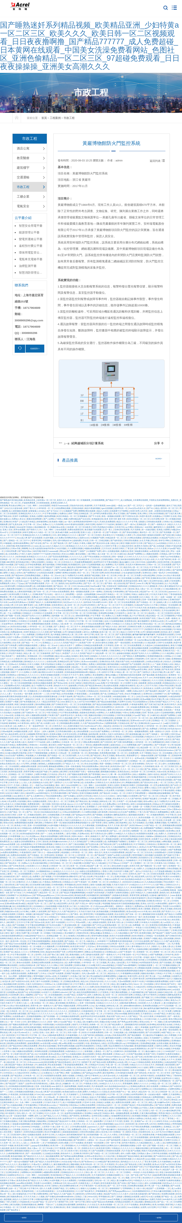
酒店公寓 (23, 148)
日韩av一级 (167, 928)
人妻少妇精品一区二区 (63, 680)
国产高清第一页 (82, 1030)
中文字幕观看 (128, 651)
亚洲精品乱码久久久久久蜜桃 (153, 1059)
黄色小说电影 (161, 850)
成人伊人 (141, 686)
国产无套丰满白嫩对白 (107, 1129)
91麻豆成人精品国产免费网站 (130, 554)
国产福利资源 (116, 540)
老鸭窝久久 (48, 1164)
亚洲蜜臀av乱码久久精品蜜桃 (17, 686)
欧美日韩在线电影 (113, 573)
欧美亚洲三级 (132, 1124)
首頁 (44, 118)
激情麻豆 (119, 524)
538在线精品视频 (12, 1000)
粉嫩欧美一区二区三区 (86, 957)
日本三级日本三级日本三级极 (158, 659)
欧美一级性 (53, 1022)
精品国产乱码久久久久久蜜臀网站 (36, 616)
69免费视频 (155, 648)
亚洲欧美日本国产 (11, 522)
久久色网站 (25, 672)
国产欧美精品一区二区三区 (49, 678)
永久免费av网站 (110, 804)
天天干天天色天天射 (138, 608)
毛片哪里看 (173, 823)
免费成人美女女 (57, 957)
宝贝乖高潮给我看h (64, 731)
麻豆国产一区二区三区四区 (90, 535)
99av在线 (9, 715)
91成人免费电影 (49, 874)
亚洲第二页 (128, 1121)
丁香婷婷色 (99, 1008)
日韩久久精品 (44, 1078)
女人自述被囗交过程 (39, 1011)
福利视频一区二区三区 (61, 616)
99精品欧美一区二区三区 (116, 538)
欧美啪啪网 (10, 979)
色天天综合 (141, 562)
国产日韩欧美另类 (60, 704)
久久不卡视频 (129, 1041)
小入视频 (41, 1197)
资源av (156, 804)
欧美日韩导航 (164, 562)
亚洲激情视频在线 (155, 656)
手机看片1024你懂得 (171, 876)
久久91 (80, 629)
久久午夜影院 (83, 1145)
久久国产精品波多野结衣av (39, 608)
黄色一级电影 (118, 557)
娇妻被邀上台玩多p (37, 511)
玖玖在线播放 (109, 715)
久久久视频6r (32, 882)
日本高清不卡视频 (121, 871)
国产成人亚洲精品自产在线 (112, 694)
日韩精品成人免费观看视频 (11, 661)
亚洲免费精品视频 (33, 575)
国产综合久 (57, 653)
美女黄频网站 (99, 675)
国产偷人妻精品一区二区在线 (157, 769)
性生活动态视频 (91, 764)
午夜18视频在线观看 (22, 597)
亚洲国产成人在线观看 (58, 739)
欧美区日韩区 (119, 548)
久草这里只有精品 (15, 653)
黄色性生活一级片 (135, 917)
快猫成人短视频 (104, 1102)
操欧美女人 (92, 941)
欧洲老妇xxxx (26, 895)
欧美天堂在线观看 (19, 1148)
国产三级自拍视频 (77, 844)
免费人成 (174, 812)
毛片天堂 (126, 1151)
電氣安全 (23, 206)
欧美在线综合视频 (19, 627)
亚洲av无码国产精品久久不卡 (161, 702)
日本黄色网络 (118, 592)
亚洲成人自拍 (168, 664)
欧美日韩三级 (111, 1159)
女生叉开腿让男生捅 (148, 540)
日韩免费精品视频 (65, 1140)
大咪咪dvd (164, 1086)
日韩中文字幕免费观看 (136, 793)
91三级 (73, 906)
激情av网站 (18, 1027)
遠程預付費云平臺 (30, 245)
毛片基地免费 (98, 1086)
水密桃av (168, 656)
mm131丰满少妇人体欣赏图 (149, 911)
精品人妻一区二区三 (70, 608)
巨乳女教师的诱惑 (162, 785)
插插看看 (170, 527)
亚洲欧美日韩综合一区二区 (158, 901)
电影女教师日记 (75, 648)
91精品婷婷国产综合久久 (35, 936)
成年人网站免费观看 (86, 1049)
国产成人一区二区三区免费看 (169, 1202)
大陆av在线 (162, 772)
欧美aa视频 (145, 699)
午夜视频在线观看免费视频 (157, 981)
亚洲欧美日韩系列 (82, 1153)
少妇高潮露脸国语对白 (141, 1191)
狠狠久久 (156, 946)
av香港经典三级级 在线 (160, 551)
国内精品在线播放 (151, 538)
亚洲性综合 (147, 573)
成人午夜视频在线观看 (24, 1057)
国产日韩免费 (118, 600)
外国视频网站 (121, 1100)
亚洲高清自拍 (124, 772)
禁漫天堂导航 (139, 960)
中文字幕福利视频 (97, 1159)
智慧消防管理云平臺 (30, 273)
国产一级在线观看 (123, 643)
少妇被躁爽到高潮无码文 (145, 944)
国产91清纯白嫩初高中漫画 (67, 570)
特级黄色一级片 (128, 1070)
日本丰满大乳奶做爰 (20, 737)
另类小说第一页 (74, 1032)
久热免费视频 (48, 656)
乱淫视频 (99, 1049)
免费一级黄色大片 (46, 707)
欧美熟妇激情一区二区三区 (116, 925)
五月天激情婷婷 (172, 1057)
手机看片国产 (54, 715)
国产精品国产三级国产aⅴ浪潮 (107, 855)
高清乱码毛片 (36, 629)
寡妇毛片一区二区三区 (149, 532)
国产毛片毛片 (63, 777)
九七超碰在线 (69, 664)
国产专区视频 (37, 637)
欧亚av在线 (131, 911)
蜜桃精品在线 (161, 836)
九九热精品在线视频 (151, 627)
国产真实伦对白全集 (101, 543)
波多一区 (13, 1188)
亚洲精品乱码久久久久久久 (30, 513)
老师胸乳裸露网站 (149, 570)
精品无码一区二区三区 (49, 893)
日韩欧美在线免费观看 (55, 640)
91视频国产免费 (70, 511)
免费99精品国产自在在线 (80, 519)
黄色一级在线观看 (131, 597)
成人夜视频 (50, 1159)
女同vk (19, 573)
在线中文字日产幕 (17, 901)
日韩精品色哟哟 (155, 651)
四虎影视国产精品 (81, 828)
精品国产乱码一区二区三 (38, 903)
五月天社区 (107, 548)
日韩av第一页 (65, 753)
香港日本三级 (21, 659)
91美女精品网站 (149, 575)
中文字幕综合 (142, 955)
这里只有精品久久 (138, 893)
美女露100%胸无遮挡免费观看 (35, 817)
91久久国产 (36, 1151)
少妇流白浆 (97, 804)
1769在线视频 (50, 906)
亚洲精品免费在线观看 (41, 963)
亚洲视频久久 (92, 807)
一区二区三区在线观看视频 (20, 683)
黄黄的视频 (74, 955)
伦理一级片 (162, 866)
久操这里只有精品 (28, 522)
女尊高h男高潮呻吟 (75, 952)
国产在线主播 (168, 535)
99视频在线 (143, 1078)
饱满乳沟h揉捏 (84, 1086)
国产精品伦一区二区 (62, 586)
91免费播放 (59, 669)
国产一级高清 (22, 876)
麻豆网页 (11, 562)
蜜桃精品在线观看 (111, 748)
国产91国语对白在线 (21, 981)
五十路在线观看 (99, 1094)
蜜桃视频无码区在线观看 (153, 914)
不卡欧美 (170, 847)
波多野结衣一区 (121, 508)
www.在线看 (5, 575)
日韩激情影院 (88, 1011)
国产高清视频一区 (168, 532)
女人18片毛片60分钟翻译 (85, 702)
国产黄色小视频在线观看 (65, 1006)
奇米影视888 (52, 737)
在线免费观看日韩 (58, 960)
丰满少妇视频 (19, 879)
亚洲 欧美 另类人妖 (115, 922)
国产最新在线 (151, 992)
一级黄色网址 (21, 656)
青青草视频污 (138, 855)
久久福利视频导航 (136, 992)
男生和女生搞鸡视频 (29, 610)
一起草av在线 (139, 758)
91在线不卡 (46, 992)
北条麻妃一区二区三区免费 (160, 1011)
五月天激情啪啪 (65, 1057)
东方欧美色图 (137, 643)
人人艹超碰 (156, 664)
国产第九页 (171, 788)
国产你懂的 (50, 1197)
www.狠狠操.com (10, 869)
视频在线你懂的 (95, 715)
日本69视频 (66, 815)
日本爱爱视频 (15, 836)
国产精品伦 (38, 1038)
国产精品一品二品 (169, 1197)
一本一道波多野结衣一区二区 (39, 726)
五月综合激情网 (168, 610)
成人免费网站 (108, 565)
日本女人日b (46, 973)
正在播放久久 (48, 570)
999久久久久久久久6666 (104, 796)
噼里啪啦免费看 (168, 648)
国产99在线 (132, 678)
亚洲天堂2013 (113, 667)
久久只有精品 (63, 1116)
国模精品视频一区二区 (117, 828)
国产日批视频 (19, 925)
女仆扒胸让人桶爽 (28, 911)
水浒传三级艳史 (35, 567)
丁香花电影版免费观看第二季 (75, 1065)
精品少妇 (115, 543)
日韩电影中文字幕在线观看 (163, 790)
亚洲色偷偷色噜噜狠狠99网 (76, 672)
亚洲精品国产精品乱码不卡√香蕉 (62, 1121)
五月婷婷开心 (121, 613)
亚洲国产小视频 (14, 578)
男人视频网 (5, 1097)
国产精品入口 (150, 543)
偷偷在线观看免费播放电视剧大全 (76, 823)
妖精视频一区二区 (122, 718)
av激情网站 (5, 909)
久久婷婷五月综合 (136, 788)
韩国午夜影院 (103, 1108)
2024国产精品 (69, 995)
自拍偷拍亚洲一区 (41, 758)
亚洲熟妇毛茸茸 (43, 634)
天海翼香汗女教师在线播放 (117, 893)
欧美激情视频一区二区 (135, 1051)
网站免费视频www (80, 869)
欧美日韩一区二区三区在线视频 (118, 578)
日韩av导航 (16, 548)
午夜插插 (119, 535)
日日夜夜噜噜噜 (63, 946)
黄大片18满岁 (141, 651)
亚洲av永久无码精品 (18, 664)
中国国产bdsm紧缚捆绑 (126, 965)
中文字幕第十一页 (165, 1207)
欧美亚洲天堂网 (126, 995)
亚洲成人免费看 (36, 516)
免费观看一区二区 (139, 831)
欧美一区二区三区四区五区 (167, 766)
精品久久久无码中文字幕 (106, 546)
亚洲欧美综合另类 (158, 578)
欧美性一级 (87, 1137)
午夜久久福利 (26, 554)
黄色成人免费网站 (123, 737)
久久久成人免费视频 (85, 659)
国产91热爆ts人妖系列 (73, 796)
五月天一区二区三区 (49, 618)
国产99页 (171, 984)
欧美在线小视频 (53, 847)
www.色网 (100, 683)
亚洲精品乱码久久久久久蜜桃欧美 (36, 535)
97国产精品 (56, 694)
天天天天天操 (30, 1197)
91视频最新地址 (44, 871)
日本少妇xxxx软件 (70, 1183)
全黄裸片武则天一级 (92, 1057)
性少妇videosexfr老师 (102, 1137)
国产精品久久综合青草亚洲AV (117, 1008)
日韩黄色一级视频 (24, 914)
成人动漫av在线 (74, 971)
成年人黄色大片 (35, 890)
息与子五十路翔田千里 (82, 1062)
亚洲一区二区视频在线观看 (30, 815)
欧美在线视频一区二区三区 (150, 817)
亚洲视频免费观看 (57, 1051)
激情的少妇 (63, 583)
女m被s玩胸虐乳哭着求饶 (16, 753)
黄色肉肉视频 (26, 559)
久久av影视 (163, 1019)
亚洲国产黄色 (78, 949)
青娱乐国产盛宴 (51, 1129)
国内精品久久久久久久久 (35, 661)
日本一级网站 (97, 592)
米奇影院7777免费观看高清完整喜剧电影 (87, 874)
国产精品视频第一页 (136, 1035)
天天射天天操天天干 (107, 637)
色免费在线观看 (112, 618)
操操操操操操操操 (71, 1132)
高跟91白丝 (84, 538)
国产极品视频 (149, 675)
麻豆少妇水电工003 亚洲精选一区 (56, 860)
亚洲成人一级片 (133, 1027)
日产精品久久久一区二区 (73, 764)
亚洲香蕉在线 (131, 621)
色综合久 (168, 661)
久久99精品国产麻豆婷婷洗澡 (107, 1162)
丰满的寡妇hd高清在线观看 (130, 675)
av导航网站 (12, 920)
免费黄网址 (111, 1062)
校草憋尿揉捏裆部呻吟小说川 (86, 522)
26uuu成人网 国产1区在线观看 (29, 538)
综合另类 (17, 643)
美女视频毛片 (70, 933)
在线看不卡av (140, 710)
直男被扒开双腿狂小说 (130, 748)
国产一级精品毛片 (27, 699)
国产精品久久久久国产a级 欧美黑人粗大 (105, 1067)
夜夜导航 (11, 546)
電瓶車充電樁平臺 (30, 259)
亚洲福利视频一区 (145, 785)
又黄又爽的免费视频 (117, 917)
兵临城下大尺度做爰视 (35, 1118)
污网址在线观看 (38, 562)
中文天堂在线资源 (133, 600)
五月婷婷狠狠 (50, 930)
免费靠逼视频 (172, 1143)
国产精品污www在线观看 (75, 581)
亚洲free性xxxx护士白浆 (140, 721)
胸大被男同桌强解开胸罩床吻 (156, 1008)
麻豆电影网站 (122, 823)
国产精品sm (98, 758)
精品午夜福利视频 (93, 508)
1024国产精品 (159, 1014)
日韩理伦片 (131, 790)
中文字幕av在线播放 (87, 944)
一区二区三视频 (21, 750)
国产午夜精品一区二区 (146, 602)
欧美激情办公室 (146, 858)
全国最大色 (20, 715)
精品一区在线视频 (155, 710)
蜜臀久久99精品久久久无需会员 (119, 624)
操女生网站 (27, 1038)
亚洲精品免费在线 (72, 981)
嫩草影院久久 (160, 527)
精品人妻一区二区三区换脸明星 (37, 653)
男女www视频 (121, 1014)
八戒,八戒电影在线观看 (97, 922)
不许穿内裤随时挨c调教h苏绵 (80, 578)
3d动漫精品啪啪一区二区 (123, 696)
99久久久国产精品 (129, 1016)
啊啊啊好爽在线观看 (87, 511)
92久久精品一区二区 (149, 597)
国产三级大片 (68, 928)
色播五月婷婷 (156, 1199)
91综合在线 (66, 1162)
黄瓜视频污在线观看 (93, 530)
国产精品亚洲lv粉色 (93, 686)
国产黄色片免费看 (100, 651)
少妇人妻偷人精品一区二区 (54, 629)
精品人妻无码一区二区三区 (167, 508)
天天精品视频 (174, 807)
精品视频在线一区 (42, 527)
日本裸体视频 (57, 885)
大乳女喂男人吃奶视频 (114, 790)
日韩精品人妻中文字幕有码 (95, 960)
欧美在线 (102, 1186)
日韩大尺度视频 (7, 1057)
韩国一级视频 (105, 764)
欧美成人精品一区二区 (155, 1118)
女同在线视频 (121, 669)
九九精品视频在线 (128, 1199)
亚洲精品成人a (112, 952)
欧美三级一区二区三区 (138, 613)
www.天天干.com (145, 678)
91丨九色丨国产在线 (130, 1175)
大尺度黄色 (104, 992)
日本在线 (56, 608)
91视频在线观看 (82, 748)
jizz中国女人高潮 (146, 1108)
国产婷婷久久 (33, 530)
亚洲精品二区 (57, 981)
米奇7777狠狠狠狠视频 (38, 753)
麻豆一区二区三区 (66, 1000)
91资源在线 (106, 557)
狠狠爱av (168, 828)
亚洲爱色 (26, 637)
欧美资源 (11, 1035)
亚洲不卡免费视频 (21, 516)
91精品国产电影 (59, 691)
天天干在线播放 (77, 1143)
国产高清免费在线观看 (35, 583)
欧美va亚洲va (55, 1054)
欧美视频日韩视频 (140, 1116)
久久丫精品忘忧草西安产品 (48, 702)
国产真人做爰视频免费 (37, 739)
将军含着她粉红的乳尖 (123, 739)
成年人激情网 (49, 731)
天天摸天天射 (137, 1008)
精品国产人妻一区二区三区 (170, 691)
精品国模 (153, 557)
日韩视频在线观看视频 (24, 1092)
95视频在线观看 (25, 788)
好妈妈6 (94, 656)
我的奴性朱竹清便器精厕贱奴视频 (125, 903)
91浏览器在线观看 (46, 573)
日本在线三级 (62, 597)
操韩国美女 (82, 1205)
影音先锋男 (36, 570)
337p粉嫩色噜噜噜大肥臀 (26, 669)
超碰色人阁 (107, 600)
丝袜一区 (5, 1011)
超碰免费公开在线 (81, 540)
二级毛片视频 (121, 796)
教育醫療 (23, 158)
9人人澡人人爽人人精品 (96, 858)
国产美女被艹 (89, 640)
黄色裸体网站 (146, 1205)
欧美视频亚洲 (74, 565)
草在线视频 (141, 1041)
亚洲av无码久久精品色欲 (42, 1100)
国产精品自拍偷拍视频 (107, 702)
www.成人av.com (42, 546)
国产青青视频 (95, 774)
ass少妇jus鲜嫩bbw (92, 1167)
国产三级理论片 (144, 672)
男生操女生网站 (15, 506)
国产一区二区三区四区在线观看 (151, 874)
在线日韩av (163, 600)
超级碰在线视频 (124, 653)
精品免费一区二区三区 (10, 610)
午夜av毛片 (37, 1164)
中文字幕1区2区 (40, 1167)
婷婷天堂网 (90, 524)
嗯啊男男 (145, 610)
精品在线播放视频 (115, 960)
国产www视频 (79, 1100)
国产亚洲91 (75, 661)
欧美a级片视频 (62, 532)
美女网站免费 (9, 600)
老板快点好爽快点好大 (110, 1145)
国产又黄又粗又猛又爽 (154, 704)
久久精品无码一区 (85, 906)
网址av (63, 551)
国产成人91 (32, 1054)
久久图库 (128, 535)
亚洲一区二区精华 (112, 648)
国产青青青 (97, 823)
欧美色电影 (21, 557)
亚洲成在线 (81, 769)
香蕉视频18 (70, 1145)
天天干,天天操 (13, 785)
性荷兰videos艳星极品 (105, 965)
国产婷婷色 (73, 793)
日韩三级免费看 (66, 965)
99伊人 (92, 546)
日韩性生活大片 (103, 782)
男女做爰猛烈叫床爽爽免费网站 (90, 790)
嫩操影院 (50, 788)
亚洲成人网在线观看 (104, 1054)
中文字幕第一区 (98, 616)
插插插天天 (96, 836)
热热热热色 (84, 1041)
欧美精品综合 (162, 675)
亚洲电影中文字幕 (22, 624)
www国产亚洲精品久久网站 (158, 1000)
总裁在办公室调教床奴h (148, 1081)
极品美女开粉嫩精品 (155, 1035)
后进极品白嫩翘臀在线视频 (68, 1038)
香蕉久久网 (107, 871)
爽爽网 (25, 548)
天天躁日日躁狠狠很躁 (167, 761)
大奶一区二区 (156, 1111)
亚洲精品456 (66, 637)
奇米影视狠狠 (49, 659)
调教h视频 (75, 1164)
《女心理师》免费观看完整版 (19, 976)
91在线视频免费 (138, 661)
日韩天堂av (175, 734)
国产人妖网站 (49, 519)
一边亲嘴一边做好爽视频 (52, 581)
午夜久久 (31, 820)
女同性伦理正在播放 (100, 1116)
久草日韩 (126, 1038)
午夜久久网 (125, 648)
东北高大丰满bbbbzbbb (136, 565)
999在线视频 (172, 573)
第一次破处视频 (149, 530)
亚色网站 (88, 1113)
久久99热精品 (57, 761)
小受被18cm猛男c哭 (111, 879)
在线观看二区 (118, 1137)
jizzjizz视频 (151, 1159)
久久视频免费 (49, 946)
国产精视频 (98, 815)
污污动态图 (81, 691)
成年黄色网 (103, 812)
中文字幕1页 (155, 567)
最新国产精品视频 (92, 575)
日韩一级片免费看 (38, 737)
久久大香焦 (113, 1135)
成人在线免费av (12, 554)
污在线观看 (43, 1054)
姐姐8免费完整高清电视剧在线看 (14, 696)
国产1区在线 (36, 543)
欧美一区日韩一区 (108, 610)
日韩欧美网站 (115, 651)
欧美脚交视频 (146, 933)
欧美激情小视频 (56, 522)
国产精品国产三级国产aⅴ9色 (54, 567)
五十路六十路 (139, 1188)
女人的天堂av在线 (108, 1076)
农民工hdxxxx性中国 (81, 1059)
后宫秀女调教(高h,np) (102, 608)
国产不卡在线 (95, 516)
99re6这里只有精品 (25, 527)
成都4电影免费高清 (128, 1003)
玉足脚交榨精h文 (7, 1102)
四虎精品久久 (116, 882)
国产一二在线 (47, 834)
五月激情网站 (6, 643)
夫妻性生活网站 (165, 570)
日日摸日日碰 (151, 1019)
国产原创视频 (36, 1024)
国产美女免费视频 (9, 1041)
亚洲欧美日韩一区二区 (167, 844)
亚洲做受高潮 (28, 1191)
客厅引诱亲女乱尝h (130, 516)
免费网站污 (80, 928)
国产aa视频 (94, 1145)
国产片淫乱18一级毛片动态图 (88, 903)
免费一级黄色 (172, 618)
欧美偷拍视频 (103, 911)
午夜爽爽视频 (54, 831)
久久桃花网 (176, 758)
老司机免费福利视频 (129, 839)
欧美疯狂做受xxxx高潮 (72, 1092)
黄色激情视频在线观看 (129, 618)
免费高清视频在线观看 (28, 645)
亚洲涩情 (153, 925)
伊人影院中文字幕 (106, 672)
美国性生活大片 (127, 780)
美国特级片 (42, 831)
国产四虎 (157, 876)
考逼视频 (30, 755)
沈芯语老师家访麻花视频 (40, 885)
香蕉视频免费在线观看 (70, 723)
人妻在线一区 (9, 581)
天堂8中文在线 (89, 1102)
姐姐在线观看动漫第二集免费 (168, 640)
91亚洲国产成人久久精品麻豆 (94, 863)
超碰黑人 (17, 667)
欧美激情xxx (153, 608)
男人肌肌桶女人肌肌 (42, 559)
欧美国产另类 (150, 1054)
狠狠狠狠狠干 (123, 761)
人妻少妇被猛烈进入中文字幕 (23, 1194)
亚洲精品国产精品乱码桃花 (66, 707)
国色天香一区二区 (68, 1097)
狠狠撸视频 (28, 1159)
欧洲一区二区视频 (111, 780)
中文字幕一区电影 (17, 648)
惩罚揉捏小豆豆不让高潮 (97, 917)
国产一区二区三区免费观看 (91, 570)
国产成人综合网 (86, 876)
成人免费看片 (35, 876)
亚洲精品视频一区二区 (56, 936)
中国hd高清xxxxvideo (48, 1105)
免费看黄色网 (111, 723)
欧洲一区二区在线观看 (74, 624)
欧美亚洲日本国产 (78, 946)
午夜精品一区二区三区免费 (15, 1207)
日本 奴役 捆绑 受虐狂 (24, 605)
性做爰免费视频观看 (84, 562)
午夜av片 (76, 1162)
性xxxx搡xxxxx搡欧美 (65, 1159)
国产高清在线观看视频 (59, 557)
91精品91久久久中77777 (155, 737)
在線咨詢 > (34, 349)
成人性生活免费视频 (71, 1019)
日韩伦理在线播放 (131, 540)
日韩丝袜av (74, 1105)
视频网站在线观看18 (106, 737)
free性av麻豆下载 (98, 586)
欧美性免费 (10, 586)
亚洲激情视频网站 (35, 1016)
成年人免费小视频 (112, 570)
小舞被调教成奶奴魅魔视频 (159, 793)
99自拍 (59, 1059)
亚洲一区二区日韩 (109, 575)
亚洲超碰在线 (98, 519)
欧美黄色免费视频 (153, 906)
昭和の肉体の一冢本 (81, 836)
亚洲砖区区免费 (135, 627)
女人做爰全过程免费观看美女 (23, 842)
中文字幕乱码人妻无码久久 (85, 1170)
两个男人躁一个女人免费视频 (22, 634)
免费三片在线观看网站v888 (160, 990)
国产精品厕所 (152, 691)
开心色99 (137, 535)
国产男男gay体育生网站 (137, 669)
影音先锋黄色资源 (78, 847)
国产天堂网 (97, 879)
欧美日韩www (136, 825)
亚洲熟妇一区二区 (138, 761)
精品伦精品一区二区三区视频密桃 (160, 616)
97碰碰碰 (7, 543)
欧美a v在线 (70, 957)
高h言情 (146, 664)
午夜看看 (91, 581)
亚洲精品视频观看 (45, 839)
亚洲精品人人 (48, 643)
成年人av (108, 1000)
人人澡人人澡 (26, 782)
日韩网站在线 (32, 651)
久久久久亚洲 (161, 548)
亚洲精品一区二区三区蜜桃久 (164, 721)
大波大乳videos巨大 (38, 799)
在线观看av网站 (166, 960)
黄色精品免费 (73, 839)
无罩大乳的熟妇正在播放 (103, 527)
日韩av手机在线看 (166, 686)
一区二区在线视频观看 (22, 874)
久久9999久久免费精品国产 (69, 1137)
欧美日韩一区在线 (19, 941)
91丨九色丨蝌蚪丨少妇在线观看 (37, 506)
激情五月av (176, 858)
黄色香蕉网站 (158, 1062)
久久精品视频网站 (118, 847)
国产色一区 (8, 1054)
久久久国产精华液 (164, 559)
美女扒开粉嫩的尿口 (134, 694)
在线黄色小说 (76, 777)
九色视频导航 (34, 1070)
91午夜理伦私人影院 (26, 723)
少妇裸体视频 (140, 901)
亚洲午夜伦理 (139, 979)
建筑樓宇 (23, 167)
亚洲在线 (107, 592)
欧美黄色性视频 (27, 1094)
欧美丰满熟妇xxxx (57, 1089)
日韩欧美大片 (82, 890)
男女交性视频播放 (74, 640)
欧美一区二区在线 (78, 866)
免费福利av (140, 906)
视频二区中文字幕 (133, 1178)
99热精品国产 (33, 893)
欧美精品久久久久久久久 (77, 546)
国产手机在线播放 (92, 557)
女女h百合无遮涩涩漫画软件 (25, 707)
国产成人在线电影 (157, 546)
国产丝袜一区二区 (41, 592)
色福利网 (89, 506)
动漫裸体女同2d (120, 809)
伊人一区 (55, 938)
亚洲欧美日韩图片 (128, 785)
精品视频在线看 (10, 984)
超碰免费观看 (34, 1043)
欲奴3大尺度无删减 (98, 1097)
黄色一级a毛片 (159, 573)
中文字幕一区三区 (61, 613)
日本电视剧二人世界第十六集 (42, 1127)
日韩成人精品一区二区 (17, 739)
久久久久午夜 (84, 755)
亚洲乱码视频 (135, 713)
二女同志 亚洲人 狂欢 (40, 1032)
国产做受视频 (56, 632)
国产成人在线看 (43, 723)
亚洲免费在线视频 (106, 613)
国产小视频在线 (14, 680)
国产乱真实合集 (16, 524)
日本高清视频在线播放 (100, 1059)
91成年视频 (49, 538)
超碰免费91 (152, 562)
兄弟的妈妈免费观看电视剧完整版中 (117, 869)
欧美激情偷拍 (100, 820)
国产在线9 (122, 1183)
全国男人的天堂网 (163, 688)
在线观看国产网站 (164, 1076)
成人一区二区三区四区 (139, 1111)
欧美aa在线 (82, 1067)
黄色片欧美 (85, 656)
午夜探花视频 (81, 694)
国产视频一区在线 (13, 616)
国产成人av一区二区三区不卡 (110, 605)
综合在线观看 (143, 667)
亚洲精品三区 (90, 831)
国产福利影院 (133, 828)
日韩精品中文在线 (97, 1065)
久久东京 (110, 1172)
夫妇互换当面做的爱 (132, 729)
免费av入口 (48, 524)
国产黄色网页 (132, 858)
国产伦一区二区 (81, 718)
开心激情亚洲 (41, 1065)
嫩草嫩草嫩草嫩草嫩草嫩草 (144, 634)
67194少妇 (175, 957)
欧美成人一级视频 (104, 799)
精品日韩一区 (171, 992)
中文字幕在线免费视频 (69, 713)
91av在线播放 (133, 1207)
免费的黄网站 (23, 745)
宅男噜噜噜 (86, 710)
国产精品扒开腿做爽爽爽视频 (33, 847)
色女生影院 (120, 914)
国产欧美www (87, 1162)
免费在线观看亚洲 (76, 530)
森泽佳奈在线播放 (110, 777)
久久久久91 (88, 820)
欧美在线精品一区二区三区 (139, 519)
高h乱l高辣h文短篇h (120, 866)
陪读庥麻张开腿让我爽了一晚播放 (82, 729)
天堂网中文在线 (170, 516)
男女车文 (63, 774)
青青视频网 (128, 1084)
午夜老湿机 (14, 1094)
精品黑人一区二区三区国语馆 (161, 613)
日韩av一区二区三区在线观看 (159, 565)
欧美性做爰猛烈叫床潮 (30, 834)
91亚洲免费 (14, 995)
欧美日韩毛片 (171, 704)
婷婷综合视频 (155, 842)
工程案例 (55, 118)
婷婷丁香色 (73, 513)
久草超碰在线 (26, 968)
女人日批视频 (15, 1129)
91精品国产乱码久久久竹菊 (146, 605)
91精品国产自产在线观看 (131, 664)
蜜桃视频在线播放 (109, 772)
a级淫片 (144, 1197)
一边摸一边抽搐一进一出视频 (137, 807)
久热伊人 (37, 874)
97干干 (162, 1006)
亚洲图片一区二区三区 (138, 842)
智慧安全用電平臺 (30, 225)
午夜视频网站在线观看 (104, 914)
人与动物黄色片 (131, 860)
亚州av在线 (14, 699)
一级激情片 (18, 1132)
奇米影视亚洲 (103, 831)
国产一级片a (130, 524)
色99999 (104, 691)
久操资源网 (78, 831)
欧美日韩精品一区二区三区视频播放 (72, 516)
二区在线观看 (94, 694)
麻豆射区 (123, 627)
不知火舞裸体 (13, 1049)
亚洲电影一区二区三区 (10, 559)
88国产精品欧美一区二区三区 (70, 745)
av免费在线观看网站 (10, 852)
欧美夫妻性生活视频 (105, 643)
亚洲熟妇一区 (23, 618)
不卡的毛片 (128, 957)
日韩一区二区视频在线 (28, 691)
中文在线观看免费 (35, 718)
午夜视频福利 (24, 780)
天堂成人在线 (50, 597)
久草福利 (96, 1183)
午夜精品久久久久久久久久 (70, 825)
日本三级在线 (129, 589)
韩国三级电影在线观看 (151, 535)
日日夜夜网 (133, 796)
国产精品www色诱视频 (104, 1202)
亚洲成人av (5, 627)
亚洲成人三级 (58, 624)
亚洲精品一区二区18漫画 (31, 946)
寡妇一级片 (61, 785)
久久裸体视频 (75, 597)
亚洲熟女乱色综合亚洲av (20, 1081)
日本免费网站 (108, 817)
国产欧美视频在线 (28, 702)
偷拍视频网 (116, 898)
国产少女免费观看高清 (123, 844)
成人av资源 (165, 922)
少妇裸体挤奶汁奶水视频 (127, 930)
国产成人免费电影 (150, 729)
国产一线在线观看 (34, 1153)
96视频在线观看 (64, 667)
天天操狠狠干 (19, 860)
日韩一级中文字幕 (86, 634)
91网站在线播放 (135, 538)
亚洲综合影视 (61, 979)
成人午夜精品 (45, 882)
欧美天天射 (73, 1151)
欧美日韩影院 (83, 885)
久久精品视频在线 (170, 589)
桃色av (151, 548)
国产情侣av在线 (132, 592)
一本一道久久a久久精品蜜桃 (29, 761)
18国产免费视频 (174, 850)
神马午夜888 (160, 984)
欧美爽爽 (135, 1113)
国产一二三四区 (7, 1092)
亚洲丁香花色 (148, 713)
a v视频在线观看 (151, 554)
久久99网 (91, 965)
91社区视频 (61, 548)
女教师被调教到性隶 (54, 602)
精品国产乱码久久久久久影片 (116, 1194)
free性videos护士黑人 (93, 726)
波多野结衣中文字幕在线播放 (106, 562)
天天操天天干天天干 (70, 675)
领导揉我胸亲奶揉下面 (76, 1135)
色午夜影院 (104, 807)
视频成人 (93, 672)
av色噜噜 (165, 890)
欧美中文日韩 (137, 543)
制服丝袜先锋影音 (128, 686)
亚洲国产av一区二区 (114, 567)
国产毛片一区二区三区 (93, 583)
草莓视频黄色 (102, 1191)
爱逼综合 (156, 909)
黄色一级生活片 (96, 852)
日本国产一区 (123, 801)
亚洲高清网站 (108, 559)
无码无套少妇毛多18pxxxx (170, 729)
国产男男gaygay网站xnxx (44, 895)
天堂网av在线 (84, 834)
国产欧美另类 (168, 669)
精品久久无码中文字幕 (130, 632)
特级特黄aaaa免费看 (92, 777)
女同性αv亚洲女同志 (67, 790)
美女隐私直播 (71, 925)
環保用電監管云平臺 (30, 253)
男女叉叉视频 (120, 513)
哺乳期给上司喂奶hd (44, 823)
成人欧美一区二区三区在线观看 (109, 581)
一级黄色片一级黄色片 (124, 906)
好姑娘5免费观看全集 (140, 707)
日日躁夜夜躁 (16, 532)
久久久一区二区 (128, 769)
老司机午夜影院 (148, 1076)
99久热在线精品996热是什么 (49, 812)
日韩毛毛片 (58, 726)
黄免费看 (70, 594)
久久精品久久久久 (58, 546)
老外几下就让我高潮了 (160, 957)
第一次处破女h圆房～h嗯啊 (51, 621)
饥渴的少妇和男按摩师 (134, 1094)
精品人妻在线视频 (124, 637)
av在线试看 (75, 532)
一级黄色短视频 (93, 772)
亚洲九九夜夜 (114, 785)
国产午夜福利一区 (114, 532)
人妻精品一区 (27, 785)
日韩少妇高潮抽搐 (156, 513)
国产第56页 (131, 583)
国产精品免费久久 (116, 1024)
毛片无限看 (136, 530)
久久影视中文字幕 (59, 578)
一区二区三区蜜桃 (123, 594)
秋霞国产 (67, 653)
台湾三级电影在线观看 (72, 632)
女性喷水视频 (163, 1043)
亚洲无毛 (73, 750)
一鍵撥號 (23, 1218)
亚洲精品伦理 (63, 661)
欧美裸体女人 (73, 1003)
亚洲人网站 (142, 513)
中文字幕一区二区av (33, 524)
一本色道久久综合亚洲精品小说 (147, 928)
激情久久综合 (6, 879)
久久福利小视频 (42, 600)
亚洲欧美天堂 (169, 651)
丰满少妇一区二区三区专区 (159, 1073)
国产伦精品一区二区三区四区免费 (62, 755)
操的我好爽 (94, 734)
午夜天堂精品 (52, 713)
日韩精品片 (27, 613)
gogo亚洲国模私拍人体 (140, 1049)
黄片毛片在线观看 (169, 748)
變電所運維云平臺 (30, 239)
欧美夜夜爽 (59, 834)
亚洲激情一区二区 (145, 952)
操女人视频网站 (140, 774)
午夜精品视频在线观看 (85, 699)
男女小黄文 (68, 1170)
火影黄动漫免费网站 (21, 543)
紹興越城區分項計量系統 (87, 443)
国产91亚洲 (60, 807)
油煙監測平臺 (28, 266)
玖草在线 (87, 600)
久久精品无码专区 (126, 546)
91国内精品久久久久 (75, 1051)
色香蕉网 (4, 506)
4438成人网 (8, 605)
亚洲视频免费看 (64, 780)
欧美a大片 (144, 847)
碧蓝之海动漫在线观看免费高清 (128, 559)
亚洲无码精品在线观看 (33, 1132)
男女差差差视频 (55, 1065)
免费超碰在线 (17, 632)
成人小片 (20, 764)
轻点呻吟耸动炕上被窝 (159, 581)
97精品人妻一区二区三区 (126, 672)
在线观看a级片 (160, 852)
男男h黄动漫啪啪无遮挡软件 (71, 737)
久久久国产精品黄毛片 (67, 911)
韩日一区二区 (83, 573)
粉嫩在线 (122, 976)
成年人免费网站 (54, 742)
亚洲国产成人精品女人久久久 (16, 952)
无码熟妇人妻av (144, 1153)
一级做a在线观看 (146, 755)
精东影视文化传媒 (165, 1024)
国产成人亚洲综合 (82, 680)
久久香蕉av (95, 817)
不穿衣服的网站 (31, 1105)
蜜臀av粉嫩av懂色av (63, 1100)
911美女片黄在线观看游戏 (18, 1006)
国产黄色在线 (141, 548)
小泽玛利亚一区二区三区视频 (40, 627)
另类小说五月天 (133, 1059)
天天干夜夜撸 (60, 1148)
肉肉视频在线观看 (8, 1183)
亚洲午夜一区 (99, 532)
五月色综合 (53, 774)
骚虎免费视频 (50, 516)
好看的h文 (53, 753)
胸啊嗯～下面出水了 (46, 1205)
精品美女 (108, 726)
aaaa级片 (4, 594)
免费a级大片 (37, 597)
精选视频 (93, 637)
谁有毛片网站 (164, 540)
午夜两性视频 (48, 1024)
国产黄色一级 (111, 583)
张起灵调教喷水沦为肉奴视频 (55, 721)
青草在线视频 (20, 530)
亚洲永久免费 (125, 777)
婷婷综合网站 (56, 600)
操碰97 (161, 992)
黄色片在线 (26, 578)
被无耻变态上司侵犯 (73, 669)
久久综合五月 (66, 831)
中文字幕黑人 (124, 850)
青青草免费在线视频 (100, 936)
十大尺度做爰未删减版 (107, 629)
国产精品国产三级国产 (76, 551)
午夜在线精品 (57, 933)
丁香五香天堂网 (97, 573)
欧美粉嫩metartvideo (59, 842)
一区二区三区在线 (155, 820)
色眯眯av (150, 836)
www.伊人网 (142, 583)
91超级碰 (17, 713)
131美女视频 (175, 1121)
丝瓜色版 (84, 850)
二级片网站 (91, 554)
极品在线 (130, 920)
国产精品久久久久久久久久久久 (41, 1014)
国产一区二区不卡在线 (35, 710)
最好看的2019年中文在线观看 (51, 672)
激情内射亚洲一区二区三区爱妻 (77, 1078)
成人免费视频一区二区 (139, 925)
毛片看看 (175, 944)
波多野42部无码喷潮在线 (37, 1084)
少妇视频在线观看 (107, 1100)
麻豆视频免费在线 (59, 729)
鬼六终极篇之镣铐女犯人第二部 (64, 634)
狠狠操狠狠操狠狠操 (47, 1137)
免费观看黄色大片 (41, 960)
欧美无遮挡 (57, 944)
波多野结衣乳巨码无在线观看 (93, 1016)
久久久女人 (92, 1124)
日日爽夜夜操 (13, 729)
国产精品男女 (80, 696)
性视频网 (153, 696)
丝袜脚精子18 (160, 694)
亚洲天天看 (135, 866)
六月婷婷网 (58, 524)
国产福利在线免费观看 (89, 1027)
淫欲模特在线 (145, 1132)
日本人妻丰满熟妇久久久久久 (64, 535)
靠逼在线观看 (131, 1081)
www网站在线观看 (25, 1183)
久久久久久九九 (76, 557)
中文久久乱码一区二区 (46, 820)
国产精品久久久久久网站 (48, 965)
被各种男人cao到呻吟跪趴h (38, 793)
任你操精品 (38, 906)
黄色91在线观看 (155, 683)
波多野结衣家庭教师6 (16, 987)
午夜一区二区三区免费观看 (83, 788)
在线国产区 (96, 680)
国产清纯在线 (24, 570)
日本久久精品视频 (65, 718)
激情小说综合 (154, 774)
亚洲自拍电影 (78, 508)
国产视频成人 (9, 930)
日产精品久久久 (69, 1175)
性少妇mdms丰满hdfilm (123, 710)
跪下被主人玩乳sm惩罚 (130, 1089)
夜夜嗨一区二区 (74, 1148)
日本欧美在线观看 (8, 1019)
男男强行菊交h (42, 734)
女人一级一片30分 (13, 1022)
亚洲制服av (43, 688)
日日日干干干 (138, 629)
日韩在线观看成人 (136, 1019)
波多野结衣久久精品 (170, 1078)
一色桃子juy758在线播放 (169, 557)
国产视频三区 (148, 997)
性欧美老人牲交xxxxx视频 (63, 554)
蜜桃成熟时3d (85, 909)
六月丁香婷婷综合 (8, 761)
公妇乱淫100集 (25, 640)
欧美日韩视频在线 (78, 1199)
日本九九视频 (34, 664)
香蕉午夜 (35, 1006)
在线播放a (157, 516)
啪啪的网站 (42, 1121)
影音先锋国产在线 (27, 1111)
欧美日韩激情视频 (106, 1124)
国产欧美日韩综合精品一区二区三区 (149, 624)
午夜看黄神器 (93, 1207)
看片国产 (125, 825)
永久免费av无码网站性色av (67, 538)
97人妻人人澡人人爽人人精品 (101, 971)
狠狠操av (169, 707)
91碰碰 (167, 1049)
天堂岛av (20, 678)
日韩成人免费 (58, 559)
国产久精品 (74, 543)
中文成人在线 (149, 559)
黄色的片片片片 (61, 686)
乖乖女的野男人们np (86, 1006)
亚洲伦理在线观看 (122, 530)
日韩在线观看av (106, 688)
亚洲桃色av (12, 675)
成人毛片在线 (106, 809)
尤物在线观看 (153, 893)
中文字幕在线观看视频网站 (39, 941)
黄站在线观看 (88, 1054)
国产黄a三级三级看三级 (58, 955)
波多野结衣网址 (76, 583)
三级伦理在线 (9, 885)
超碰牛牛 (173, 903)
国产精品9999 (18, 575)
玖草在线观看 (118, 640)
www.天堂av (167, 809)
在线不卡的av (21, 718)
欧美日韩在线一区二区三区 (98, 984)
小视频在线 (145, 680)
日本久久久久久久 (8, 1178)
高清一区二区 (82, 1159)
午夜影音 (115, 987)
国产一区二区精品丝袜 (65, 659)
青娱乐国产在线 (123, 661)
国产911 (151, 508)
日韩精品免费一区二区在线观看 (75, 678)
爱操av (176, 809)
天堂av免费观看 (124, 981)
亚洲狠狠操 (177, 659)
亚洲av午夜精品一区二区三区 (34, 917)
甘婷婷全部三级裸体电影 (117, 586)
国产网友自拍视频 (52, 637)
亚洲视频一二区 (46, 610)
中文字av (15, 968)
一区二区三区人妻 (145, 1170)
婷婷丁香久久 (30, 508)
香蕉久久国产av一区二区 (78, 817)
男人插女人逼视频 (129, 1078)
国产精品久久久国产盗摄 (51, 850)
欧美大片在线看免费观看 (114, 852)
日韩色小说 (168, 522)
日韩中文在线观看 (165, 643)
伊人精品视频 (137, 1202)
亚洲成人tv (77, 1057)
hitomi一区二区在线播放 (162, 753)
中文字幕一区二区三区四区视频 (83, 613)
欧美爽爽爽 (37, 1172)
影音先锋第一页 (120, 788)
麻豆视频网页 (144, 621)
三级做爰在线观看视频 (48, 1000)
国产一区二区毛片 (135, 506)
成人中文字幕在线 (137, 616)
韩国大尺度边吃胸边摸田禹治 (61, 748)
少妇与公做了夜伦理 (25, 600)
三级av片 (161, 618)
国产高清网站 (82, 664)
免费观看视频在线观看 (41, 624)
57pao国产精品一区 (141, 715)
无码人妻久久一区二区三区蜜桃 (61, 801)
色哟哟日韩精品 (7, 938)
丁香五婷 (130, 548)
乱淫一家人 (108, 530)
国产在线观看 (58, 973)
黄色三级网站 (86, 675)
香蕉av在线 (120, 755)
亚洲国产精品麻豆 (150, 799)
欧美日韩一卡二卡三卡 (72, 600)
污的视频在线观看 (87, 707)
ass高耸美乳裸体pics (18, 602)
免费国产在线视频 (63, 651)
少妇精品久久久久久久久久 (63, 871)
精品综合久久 (114, 973)
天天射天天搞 (50, 780)
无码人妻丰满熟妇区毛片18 (170, 586)
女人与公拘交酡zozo (31, 836)
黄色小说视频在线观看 (37, 801)
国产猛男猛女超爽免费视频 (72, 1156)
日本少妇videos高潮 (81, 586)
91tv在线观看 (73, 785)
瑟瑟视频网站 (63, 874)
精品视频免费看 (53, 1156)
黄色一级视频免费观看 (139, 731)
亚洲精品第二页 (86, 513)
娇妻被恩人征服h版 (149, 895)
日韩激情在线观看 (113, 1151)
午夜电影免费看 (137, 704)
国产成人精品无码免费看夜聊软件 (83, 992)
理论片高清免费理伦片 (105, 707)
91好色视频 (38, 968)
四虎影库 (71, 691)
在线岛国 (168, 710)
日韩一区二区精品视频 (99, 540)
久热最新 (72, 1008)
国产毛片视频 (133, 1108)
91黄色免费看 (161, 903)
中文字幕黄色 (139, 844)
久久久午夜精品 (20, 567)
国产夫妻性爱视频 (124, 634)
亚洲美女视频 (56, 734)
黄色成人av (6, 997)
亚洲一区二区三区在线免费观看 (122, 602)
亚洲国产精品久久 (36, 602)
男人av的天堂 (95, 718)
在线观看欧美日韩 (24, 906)
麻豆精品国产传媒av (42, 914)
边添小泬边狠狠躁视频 (91, 565)
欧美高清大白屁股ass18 (133, 882)
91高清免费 (126, 855)
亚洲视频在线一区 (167, 1081)
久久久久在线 (111, 981)
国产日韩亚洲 (107, 742)
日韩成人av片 (120, 1054)
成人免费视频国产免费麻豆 (152, 828)
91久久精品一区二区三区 (44, 532)
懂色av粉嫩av (111, 675)
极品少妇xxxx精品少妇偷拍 (67, 656)
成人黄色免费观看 (81, 731)
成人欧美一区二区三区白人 (67, 1014)
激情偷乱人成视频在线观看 (50, 764)
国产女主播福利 (7, 807)
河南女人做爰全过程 (140, 594)
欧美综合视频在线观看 (43, 683)
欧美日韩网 (99, 578)
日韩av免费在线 (29, 680)
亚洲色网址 (86, 1116)
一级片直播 (46, 804)
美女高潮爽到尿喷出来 (69, 1186)
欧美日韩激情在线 (34, 860)
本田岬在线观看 (41, 1051)
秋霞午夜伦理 (146, 516)
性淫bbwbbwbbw (21, 629)
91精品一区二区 (119, 793)
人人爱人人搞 (159, 1143)
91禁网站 (100, 713)
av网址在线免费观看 (64, 990)
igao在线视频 (107, 508)
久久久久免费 (88, 987)
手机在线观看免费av (90, 766)
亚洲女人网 (77, 809)
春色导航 (37, 551)
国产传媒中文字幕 (171, 855)
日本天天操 (14, 782)
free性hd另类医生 (89, 605)
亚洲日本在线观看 (24, 758)
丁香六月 (141, 812)
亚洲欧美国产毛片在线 (42, 594)
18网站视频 (166, 627)
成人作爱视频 (171, 1035)
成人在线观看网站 (25, 844)
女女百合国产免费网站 (100, 731)
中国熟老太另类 (35, 659)
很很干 (119, 597)
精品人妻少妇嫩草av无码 (122, 984)
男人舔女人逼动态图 (116, 963)
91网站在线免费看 (105, 721)
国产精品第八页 (61, 543)
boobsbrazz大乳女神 (105, 944)
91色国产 (90, 893)
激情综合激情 (134, 1014)
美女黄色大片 (109, 535)
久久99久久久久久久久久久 (137, 557)
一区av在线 (17, 694)
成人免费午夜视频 (43, 605)
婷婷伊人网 (91, 721)
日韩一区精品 (123, 1111)
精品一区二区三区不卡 (57, 887)
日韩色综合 (152, 844)
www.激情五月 (67, 702)
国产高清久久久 (169, 911)
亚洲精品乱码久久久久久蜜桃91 (41, 769)
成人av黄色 (176, 1188)
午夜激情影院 (26, 852)
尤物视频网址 (157, 1127)
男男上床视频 (31, 764)
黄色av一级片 (90, 629)
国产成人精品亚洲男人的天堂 (13, 734)
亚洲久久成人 (86, 532)
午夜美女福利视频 (24, 1167)
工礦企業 (23, 196)
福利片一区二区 (114, 1105)
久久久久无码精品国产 (78, 842)
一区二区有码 (69, 621)
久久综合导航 (109, 1156)
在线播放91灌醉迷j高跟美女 (116, 815)
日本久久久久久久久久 (58, 1011)
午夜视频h (47, 540)
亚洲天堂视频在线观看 (50, 675)
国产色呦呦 (132, 513)
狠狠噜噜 (13, 723)
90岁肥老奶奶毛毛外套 (134, 726)
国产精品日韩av (25, 551)
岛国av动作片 (139, 691)
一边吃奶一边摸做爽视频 (155, 506)
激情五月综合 (132, 1132)
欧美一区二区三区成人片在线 (66, 909)
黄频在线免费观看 (34, 519)
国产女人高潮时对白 (36, 796)
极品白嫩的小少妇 (127, 562)
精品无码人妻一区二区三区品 (136, 567)
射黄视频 (89, 1051)
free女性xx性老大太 (137, 508)
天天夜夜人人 (26, 594)
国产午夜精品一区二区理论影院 (41, 855)
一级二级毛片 (132, 1092)
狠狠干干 (15, 672)
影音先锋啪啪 (139, 764)
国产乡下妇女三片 (55, 511)
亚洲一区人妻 (156, 1030)
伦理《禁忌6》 (35, 731)
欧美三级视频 (155, 669)
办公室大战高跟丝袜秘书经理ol (42, 548)
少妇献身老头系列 (24, 858)
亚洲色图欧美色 (165, 925)
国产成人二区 (35, 750)
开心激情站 (54, 772)
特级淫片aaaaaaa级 (60, 506)
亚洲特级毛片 (75, 1011)
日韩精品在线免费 (24, 586)
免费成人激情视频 (142, 780)
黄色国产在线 (40, 788)
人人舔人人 (90, 949)
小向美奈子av (78, 860)
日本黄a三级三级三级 (80, 976)
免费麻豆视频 (161, 823)
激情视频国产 (106, 895)
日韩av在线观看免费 (71, 812)
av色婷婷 (61, 1067)
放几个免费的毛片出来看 (73, 575)
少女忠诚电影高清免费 (131, 573)
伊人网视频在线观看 (131, 782)
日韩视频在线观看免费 (70, 1016)
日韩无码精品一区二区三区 (60, 863)
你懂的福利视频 (42, 1199)
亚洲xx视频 (34, 618)
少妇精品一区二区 (53, 562)
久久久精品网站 (168, 653)
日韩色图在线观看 (154, 522)
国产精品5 (52, 911)
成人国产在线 (137, 1057)
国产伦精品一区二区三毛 (75, 941)
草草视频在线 (70, 885)
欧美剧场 (78, 1089)
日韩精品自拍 (93, 691)
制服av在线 (105, 1022)
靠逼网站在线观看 (132, 699)
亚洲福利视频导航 (17, 651)
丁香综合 (88, 745)
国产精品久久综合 (110, 627)
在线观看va (12, 992)
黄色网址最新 (52, 710)
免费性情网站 (56, 758)
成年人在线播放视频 (111, 551)
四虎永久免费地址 (136, 1118)
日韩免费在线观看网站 (50, 1070)
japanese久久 (174, 592)
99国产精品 (88, 669)
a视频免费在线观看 (107, 597)
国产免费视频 (173, 694)
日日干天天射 (152, 686)
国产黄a (33, 839)
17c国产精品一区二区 (16, 812)
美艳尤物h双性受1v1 (25, 546)
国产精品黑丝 (17, 1076)
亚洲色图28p (101, 825)
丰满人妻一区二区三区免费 (129, 575)
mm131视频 (162, 1159)
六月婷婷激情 (149, 766)
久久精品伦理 (139, 987)
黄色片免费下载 (23, 933)
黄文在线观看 (80, 990)
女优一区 (55, 723)
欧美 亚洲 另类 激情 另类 (115, 519)
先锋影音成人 (85, 1183)
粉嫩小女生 (172, 678)
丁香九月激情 (11, 1202)
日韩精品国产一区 (58, 971)
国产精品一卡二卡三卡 (32, 643)
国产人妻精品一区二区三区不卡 (16, 540)
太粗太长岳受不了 (67, 645)
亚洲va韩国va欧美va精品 (15, 903)
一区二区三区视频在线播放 (165, 965)
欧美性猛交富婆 (131, 581)
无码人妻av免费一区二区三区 (55, 648)
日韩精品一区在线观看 (169, 605)
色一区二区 (93, 1118)
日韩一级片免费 (64, 987)
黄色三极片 (144, 581)
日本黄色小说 (161, 863)
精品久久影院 (103, 511)
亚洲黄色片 (135, 680)
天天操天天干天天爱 (114, 1121)
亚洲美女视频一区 (124, 979)
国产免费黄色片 (30, 573)
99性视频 (48, 589)
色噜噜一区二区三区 (100, 882)
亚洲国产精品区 (129, 1105)
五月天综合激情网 (142, 941)
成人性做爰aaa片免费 (44, 920)
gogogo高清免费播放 (40, 1145)
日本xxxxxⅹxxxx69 (48, 987)
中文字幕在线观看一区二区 (22, 955)
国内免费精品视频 (43, 704)
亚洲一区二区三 (63, 1127)
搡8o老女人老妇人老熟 (11, 1191)
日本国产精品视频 (135, 1054)
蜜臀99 (79, 645)
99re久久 (106, 774)
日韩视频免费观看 (71, 850)
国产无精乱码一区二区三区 (34, 713)
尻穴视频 (176, 963)
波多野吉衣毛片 (68, 715)
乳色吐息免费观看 (108, 522)
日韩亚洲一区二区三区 (60, 866)
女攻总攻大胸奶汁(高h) (15, 793)
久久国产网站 (158, 885)
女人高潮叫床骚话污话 (130, 570)
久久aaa (132, 1062)
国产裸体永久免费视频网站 (135, 656)
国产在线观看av (70, 944)
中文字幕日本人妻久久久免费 (112, 1027)
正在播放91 (47, 1073)
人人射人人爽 (105, 1118)
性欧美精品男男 (120, 1035)
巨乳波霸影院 (11, 780)
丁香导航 (170, 1118)
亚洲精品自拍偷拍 (137, 836)
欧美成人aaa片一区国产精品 (28, 581)
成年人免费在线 (95, 995)
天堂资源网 (175, 581)
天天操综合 (83, 750)
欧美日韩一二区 (123, 707)
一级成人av (122, 506)
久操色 (151, 850)
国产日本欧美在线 (17, 866)
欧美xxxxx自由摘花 (90, 661)
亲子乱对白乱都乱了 (55, 925)
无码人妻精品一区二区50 (117, 874)
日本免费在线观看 (79, 1127)
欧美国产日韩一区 (87, 643)
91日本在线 (165, 949)
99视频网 (31, 734)
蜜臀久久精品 (9, 573)
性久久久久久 (9, 557)
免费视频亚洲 (158, 742)
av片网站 (130, 527)
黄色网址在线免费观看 (17, 1043)
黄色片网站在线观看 (156, 831)
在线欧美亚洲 (63, 906)
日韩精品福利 (150, 887)
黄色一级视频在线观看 (111, 516)
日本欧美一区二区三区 (71, 742)
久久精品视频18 (123, 933)
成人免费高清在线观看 (17, 855)
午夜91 (125, 713)
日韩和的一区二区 (56, 799)
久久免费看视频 (130, 745)
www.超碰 (111, 506)
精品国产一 (151, 1188)
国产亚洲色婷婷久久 (61, 914)
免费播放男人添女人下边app (12, 583)
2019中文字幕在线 (19, 1070)
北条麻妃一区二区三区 (99, 1188)
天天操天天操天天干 (53, 1102)
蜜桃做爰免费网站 (122, 688)
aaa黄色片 (96, 1078)
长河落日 (11, 1167)
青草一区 (57, 823)
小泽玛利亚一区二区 (45, 508)
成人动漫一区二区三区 (107, 554)
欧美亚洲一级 (37, 780)
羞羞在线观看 (58, 941)
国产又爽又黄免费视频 (123, 742)
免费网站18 (146, 1089)
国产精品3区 (96, 755)
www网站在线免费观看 (117, 1097)
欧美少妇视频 (159, 1205)
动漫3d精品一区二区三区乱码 (157, 1100)
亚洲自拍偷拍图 (48, 869)
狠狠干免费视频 (124, 629)
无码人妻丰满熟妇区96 (62, 540)
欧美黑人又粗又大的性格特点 (110, 729)
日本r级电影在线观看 (104, 659)
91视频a (79, 1167)
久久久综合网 (69, 758)
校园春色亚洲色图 (88, 713)
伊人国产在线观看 (96, 1151)
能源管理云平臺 (29, 232)
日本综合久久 (68, 562)
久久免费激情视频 (120, 1118)
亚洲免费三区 (9, 678)
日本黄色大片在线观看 (43, 613)
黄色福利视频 (48, 879)
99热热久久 (5, 737)
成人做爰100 (110, 1111)
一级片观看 (28, 694)
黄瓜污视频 (125, 543)
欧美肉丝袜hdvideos (165, 750)
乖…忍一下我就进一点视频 (44, 1140)
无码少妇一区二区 (120, 608)
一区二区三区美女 (167, 782)
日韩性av (49, 984)
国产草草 (146, 578)
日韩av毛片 (105, 847)
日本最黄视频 (72, 1035)
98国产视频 (102, 928)
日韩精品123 (68, 882)
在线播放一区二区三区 (104, 860)
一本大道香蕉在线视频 (50, 898)
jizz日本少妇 (29, 790)
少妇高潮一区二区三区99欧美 (78, 527)
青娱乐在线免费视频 (49, 836)
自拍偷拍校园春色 (162, 645)
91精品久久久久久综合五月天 (142, 1065)
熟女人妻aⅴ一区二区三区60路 (148, 589)
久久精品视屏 (150, 643)
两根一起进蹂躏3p (74, 1073)
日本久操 (161, 788)
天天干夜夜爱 (100, 506)
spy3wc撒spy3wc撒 (146, 640)
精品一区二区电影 (34, 721)
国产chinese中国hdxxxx (112, 1057)
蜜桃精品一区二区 (8, 858)
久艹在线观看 (112, 909)
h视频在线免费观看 (92, 548)
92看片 (175, 1191)
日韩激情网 (139, 659)
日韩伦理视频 (173, 869)
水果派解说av (143, 1199)
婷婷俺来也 (128, 968)
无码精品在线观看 (45, 680)
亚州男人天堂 (41, 955)
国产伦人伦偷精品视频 (138, 949)
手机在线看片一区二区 (104, 876)
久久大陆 (139, 769)
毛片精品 (177, 629)
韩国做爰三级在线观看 (165, 1065)
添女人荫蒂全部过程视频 (162, 780)
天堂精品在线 (124, 723)
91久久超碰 (143, 1067)
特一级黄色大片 (47, 1006)
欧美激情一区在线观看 (94, 1143)
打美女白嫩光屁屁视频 (162, 1191)
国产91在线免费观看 (85, 930)
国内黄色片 (151, 750)
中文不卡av (16, 1127)
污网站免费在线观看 (91, 742)
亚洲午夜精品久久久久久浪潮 (36, 632)
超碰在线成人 (116, 745)
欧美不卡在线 (138, 981)
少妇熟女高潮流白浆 (154, 661)
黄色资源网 (49, 1062)
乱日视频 (150, 823)
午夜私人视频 (62, 519)
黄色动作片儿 (67, 1153)
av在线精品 (162, 543)
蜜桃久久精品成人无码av (85, 589)
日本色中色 (120, 527)
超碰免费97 (99, 1121)
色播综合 (63, 513)
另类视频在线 (17, 1159)
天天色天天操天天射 (159, 594)
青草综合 (161, 777)
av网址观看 (67, 1043)
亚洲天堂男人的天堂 (139, 511)
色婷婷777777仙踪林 (105, 524)
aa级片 (167, 723)
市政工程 (69, 118)
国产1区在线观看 (152, 1032)
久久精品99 (148, 645)
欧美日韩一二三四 (42, 694)
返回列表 (157, 161)
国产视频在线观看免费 (78, 774)
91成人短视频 (154, 1197)
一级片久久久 (59, 594)
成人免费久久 (20, 726)
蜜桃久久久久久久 (46, 651)
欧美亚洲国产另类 (148, 618)
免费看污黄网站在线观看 (66, 573)
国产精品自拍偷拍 (156, 583)
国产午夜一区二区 (96, 750)
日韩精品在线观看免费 (93, 645)
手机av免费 (81, 922)
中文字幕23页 (22, 1035)
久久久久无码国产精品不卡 (67, 643)
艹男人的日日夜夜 (146, 1016)
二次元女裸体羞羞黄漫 (44, 1191)
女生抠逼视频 (28, 667)
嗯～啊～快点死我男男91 (116, 678)
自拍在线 (121, 583)
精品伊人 (67, 1059)
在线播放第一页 (47, 807)
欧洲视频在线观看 (99, 901)
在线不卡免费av (14, 637)
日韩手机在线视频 (124, 715)
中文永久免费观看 (120, 949)
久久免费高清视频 (75, 548)
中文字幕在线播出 (51, 513)
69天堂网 (155, 519)
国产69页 (174, 785)
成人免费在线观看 (158, 718)
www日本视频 (113, 1199)
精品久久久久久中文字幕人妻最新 (131, 522)
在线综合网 (52, 661)
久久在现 (27, 589)
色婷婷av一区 (39, 640)
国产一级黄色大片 (159, 524)
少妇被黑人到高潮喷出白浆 (15, 890)
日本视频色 (129, 605)
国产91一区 (48, 543)
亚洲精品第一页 (144, 524)
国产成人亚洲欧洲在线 (140, 723)
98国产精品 (166, 1032)
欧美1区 (9, 726)
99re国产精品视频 (77, 858)
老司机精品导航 (23, 562)
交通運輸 (23, 177)
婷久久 (3, 922)
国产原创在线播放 (131, 532)
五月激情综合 (147, 1014)
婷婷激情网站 (43, 522)
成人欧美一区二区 (72, 605)
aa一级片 (68, 522)
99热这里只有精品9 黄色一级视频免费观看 (111, 1113)
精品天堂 (37, 1081)
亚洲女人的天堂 (148, 903)
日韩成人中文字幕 (164, 973)
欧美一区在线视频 (109, 850)
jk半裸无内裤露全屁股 (103, 513)
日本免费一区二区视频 (169, 799)
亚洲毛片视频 (31, 678)
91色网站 (137, 578)
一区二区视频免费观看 (155, 815)
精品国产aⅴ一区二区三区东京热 (154, 592)
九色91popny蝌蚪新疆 (103, 906)
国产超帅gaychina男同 (82, 815)
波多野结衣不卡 (157, 1027)
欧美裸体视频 (90, 737)
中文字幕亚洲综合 (96, 890)
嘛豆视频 (107, 885)
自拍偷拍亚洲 (9, 876)
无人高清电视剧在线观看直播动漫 (43, 696)
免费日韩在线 (65, 836)
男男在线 (119, 860)
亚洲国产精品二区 (61, 1188)
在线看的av (82, 1118)
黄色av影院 (101, 997)
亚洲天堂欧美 (145, 839)
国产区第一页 (60, 1094)
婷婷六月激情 (171, 742)
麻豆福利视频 (49, 565)
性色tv (160, 575)
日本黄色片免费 (132, 922)
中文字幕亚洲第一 (147, 860)
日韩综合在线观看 (117, 946)
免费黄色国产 (34, 973)
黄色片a (174, 1000)
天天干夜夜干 (168, 567)
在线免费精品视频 (63, 508)
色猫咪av (9, 750)
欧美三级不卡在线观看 (55, 922)
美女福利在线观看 (111, 686)
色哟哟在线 (57, 882)
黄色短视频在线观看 (140, 648)
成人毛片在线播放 (137, 823)
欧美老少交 (118, 726)
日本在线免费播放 (101, 1070)
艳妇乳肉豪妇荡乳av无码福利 (120, 901)
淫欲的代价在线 (77, 506)
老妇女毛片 (25, 729)
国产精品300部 (99, 1062)
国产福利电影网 (114, 1140)
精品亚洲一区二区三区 (17, 1062)
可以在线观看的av (140, 702)
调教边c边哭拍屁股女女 (169, 608)
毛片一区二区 (52, 583)
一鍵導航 (158, 1218)
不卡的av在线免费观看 (59, 592)
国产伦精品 (20, 565)
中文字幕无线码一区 (114, 683)
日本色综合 (8, 1073)
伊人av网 (169, 621)
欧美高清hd (116, 766)
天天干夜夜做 (132, 963)
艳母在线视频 (134, 1097)
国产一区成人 (86, 608)
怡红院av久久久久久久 (73, 602)
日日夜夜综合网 (84, 1175)
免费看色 (46, 890)
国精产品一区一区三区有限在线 (109, 699)
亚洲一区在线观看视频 (37, 825)
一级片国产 (111, 979)
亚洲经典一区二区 (80, 753)
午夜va (175, 1178)
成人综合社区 (41, 887)
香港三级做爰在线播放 (139, 551)
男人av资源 (71, 629)
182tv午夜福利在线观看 (74, 524)
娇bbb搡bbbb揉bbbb (133, 1006)
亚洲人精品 (45, 952)
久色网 (34, 672)
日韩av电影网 (7, 731)
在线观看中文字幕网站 (119, 511)
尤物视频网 (162, 696)
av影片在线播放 (27, 1049)
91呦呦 (6, 634)
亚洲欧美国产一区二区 (26, 831)
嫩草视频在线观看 (72, 761)
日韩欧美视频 (62, 565)
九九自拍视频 (34, 850)
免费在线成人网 (18, 748)
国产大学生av (98, 925)
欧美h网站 (171, 831)
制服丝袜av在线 (58, 527)
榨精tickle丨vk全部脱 (144, 527)
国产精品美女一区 (13, 863)
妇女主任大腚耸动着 (14, 508)
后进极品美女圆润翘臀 (93, 648)
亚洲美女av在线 (157, 621)
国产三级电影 (152, 734)
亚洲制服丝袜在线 (81, 637)
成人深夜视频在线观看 (18, 511)
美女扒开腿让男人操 (161, 672)
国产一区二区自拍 (162, 758)
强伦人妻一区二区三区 (11, 1078)
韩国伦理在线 (89, 683)
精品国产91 (22, 992)
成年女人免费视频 (91, 632)
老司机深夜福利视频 (33, 1027)
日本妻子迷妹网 (66, 696)
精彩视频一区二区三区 (118, 753)
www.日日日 (119, 1124)
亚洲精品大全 (9, 758)
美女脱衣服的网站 (40, 863)
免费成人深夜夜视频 (41, 578)
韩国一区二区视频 (122, 1030)
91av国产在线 (99, 909)
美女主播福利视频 (172, 1027)
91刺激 (85, 971)
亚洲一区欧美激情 (149, 600)
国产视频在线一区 (96, 567)
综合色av (89, 860)
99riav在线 (92, 1197)
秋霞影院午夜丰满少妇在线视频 (158, 629)
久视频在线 (177, 979)
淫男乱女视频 (38, 589)
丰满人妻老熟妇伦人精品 (96, 1043)
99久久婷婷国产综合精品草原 (77, 559)
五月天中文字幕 (23, 922)
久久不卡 (70, 922)
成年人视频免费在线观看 (11, 589)
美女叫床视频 (93, 769)
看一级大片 (120, 944)
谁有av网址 (148, 801)
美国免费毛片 (133, 755)
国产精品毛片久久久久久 (62, 1124)
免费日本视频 (123, 616)
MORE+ (158, 459)
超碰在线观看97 (109, 1019)
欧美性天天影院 (142, 546)
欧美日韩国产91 (118, 1092)
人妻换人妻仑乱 (168, 946)
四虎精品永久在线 (41, 782)
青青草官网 (36, 540)
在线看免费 (134, 753)
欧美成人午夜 (82, 715)
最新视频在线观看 (136, 815)
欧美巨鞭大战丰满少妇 (75, 807)
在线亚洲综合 (58, 605)
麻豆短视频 (81, 554)
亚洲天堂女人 (21, 769)
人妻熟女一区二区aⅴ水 (52, 575)
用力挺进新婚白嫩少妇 (135, 734)
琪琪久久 (71, 997)
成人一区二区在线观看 (10, 766)
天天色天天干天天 (109, 761)
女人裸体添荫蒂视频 (23, 592)
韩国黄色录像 (149, 1135)
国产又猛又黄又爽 (173, 513)
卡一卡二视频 (156, 1022)
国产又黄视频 (155, 1078)
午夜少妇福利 (112, 997)
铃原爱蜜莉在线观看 (165, 634)
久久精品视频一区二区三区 (14, 898)
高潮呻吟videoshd (60, 992)
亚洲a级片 (4, 1081)
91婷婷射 (92, 920)
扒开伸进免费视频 (34, 565)
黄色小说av (18, 1137)
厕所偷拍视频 (113, 664)
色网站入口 (36, 1073)
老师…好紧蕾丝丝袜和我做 (160, 511)
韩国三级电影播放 (96, 618)
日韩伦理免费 (11, 551)
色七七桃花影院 (97, 678)
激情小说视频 (96, 885)
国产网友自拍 (6, 516)
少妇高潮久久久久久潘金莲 (37, 866)
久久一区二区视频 (64, 869)
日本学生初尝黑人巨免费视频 (87, 610)
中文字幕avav (114, 863)
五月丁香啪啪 (146, 753)
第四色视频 (94, 753)
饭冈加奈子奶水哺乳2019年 (96, 602)
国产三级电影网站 (146, 745)
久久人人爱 (6, 694)
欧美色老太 (149, 688)
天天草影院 (156, 610)
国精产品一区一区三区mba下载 (115, 680)
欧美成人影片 (167, 632)
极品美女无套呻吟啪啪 (77, 567)
